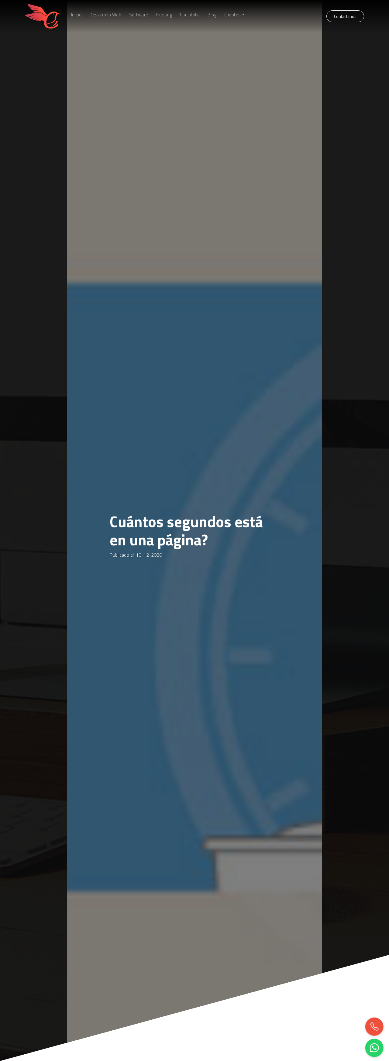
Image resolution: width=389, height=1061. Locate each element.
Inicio (76, 15)
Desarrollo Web (105, 15)
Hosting (164, 15)
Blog (212, 15)
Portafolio (190, 15)
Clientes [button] (232, 15)
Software (138, 15)
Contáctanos (345, 16)
